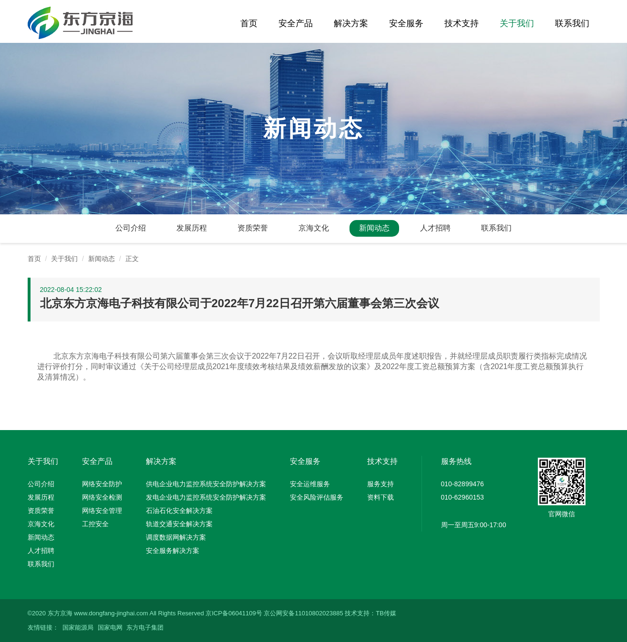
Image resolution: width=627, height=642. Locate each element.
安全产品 (295, 23)
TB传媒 (386, 613)
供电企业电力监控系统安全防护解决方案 (206, 484)
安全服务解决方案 (172, 550)
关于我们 (517, 23)
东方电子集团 (145, 627)
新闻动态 (374, 228)
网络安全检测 (102, 497)
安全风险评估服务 (316, 497)
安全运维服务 (310, 484)
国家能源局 (77, 627)
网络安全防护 (102, 484)
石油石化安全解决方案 (179, 510)
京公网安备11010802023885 (303, 613)
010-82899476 (462, 484)
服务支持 (380, 484)
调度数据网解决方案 (176, 537)
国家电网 (110, 627)
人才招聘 (435, 228)
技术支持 (461, 23)
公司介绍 (130, 228)
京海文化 (313, 228)
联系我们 (572, 23)
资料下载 (380, 497)
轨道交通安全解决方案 (179, 524)
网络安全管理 (102, 510)
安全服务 (406, 23)
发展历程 (191, 228)
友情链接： (43, 627)
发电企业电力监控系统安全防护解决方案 (206, 497)
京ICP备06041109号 (234, 613)
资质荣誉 (252, 228)
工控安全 (95, 524)
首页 (248, 23)
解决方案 (351, 23)
